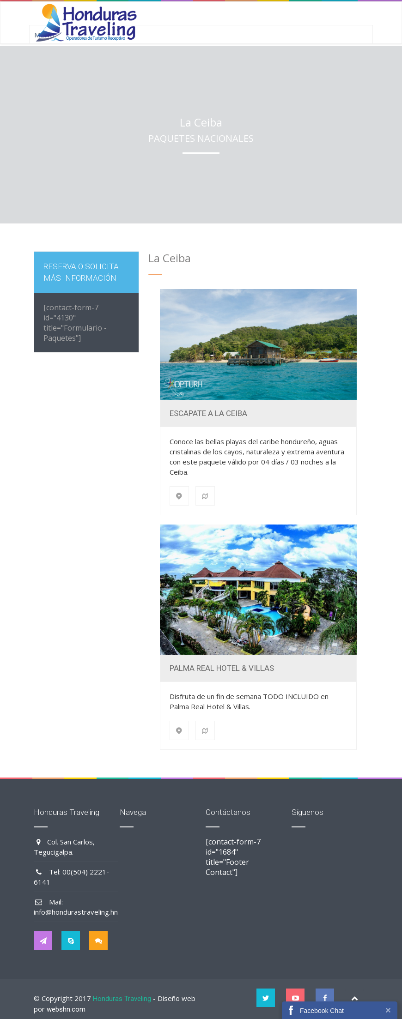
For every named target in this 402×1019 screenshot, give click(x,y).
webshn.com (66, 1009)
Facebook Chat (322, 1010)
